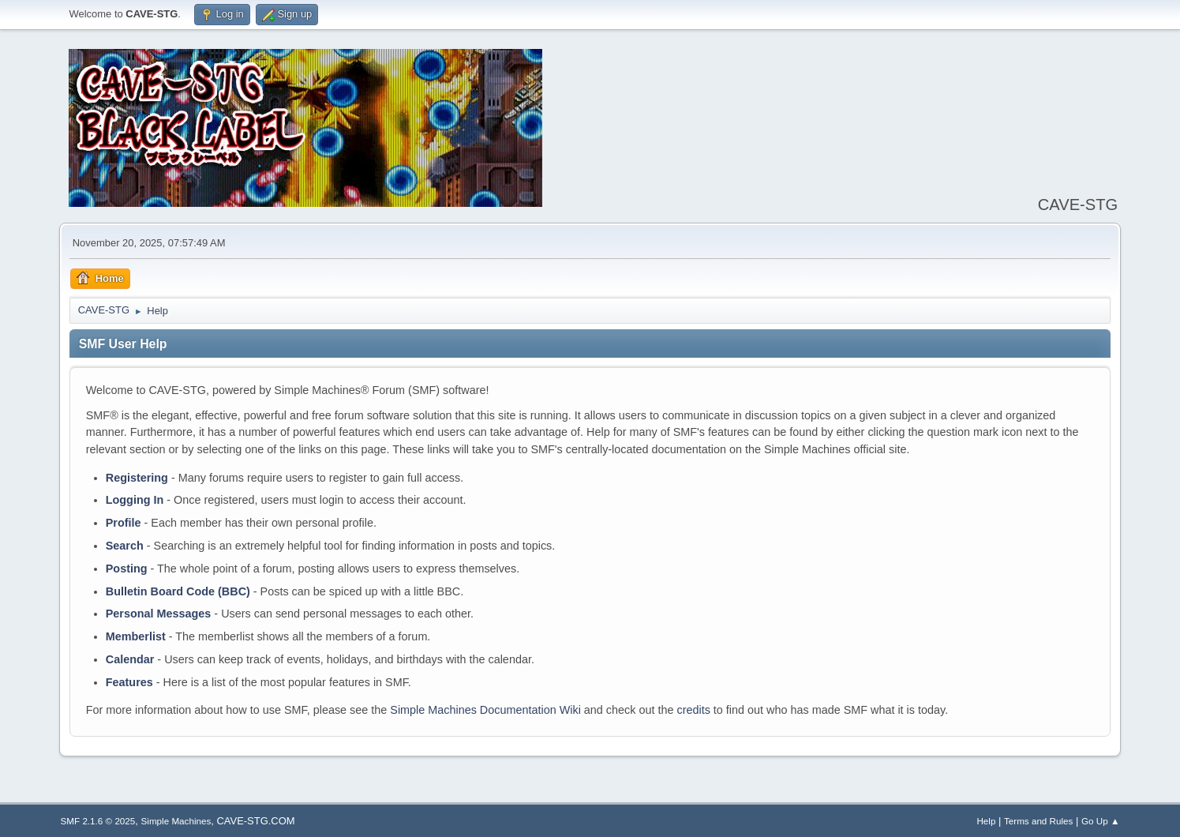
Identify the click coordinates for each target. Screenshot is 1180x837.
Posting (127, 568)
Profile (123, 522)
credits (693, 710)
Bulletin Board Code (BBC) (178, 591)
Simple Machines (176, 821)
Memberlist (136, 636)
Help (985, 821)
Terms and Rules (1038, 821)
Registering (137, 477)
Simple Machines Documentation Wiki (485, 710)
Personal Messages (159, 613)
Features (129, 682)
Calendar (130, 659)
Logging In (135, 500)
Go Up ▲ (1100, 821)
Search (125, 545)
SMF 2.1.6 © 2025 (98, 821)
